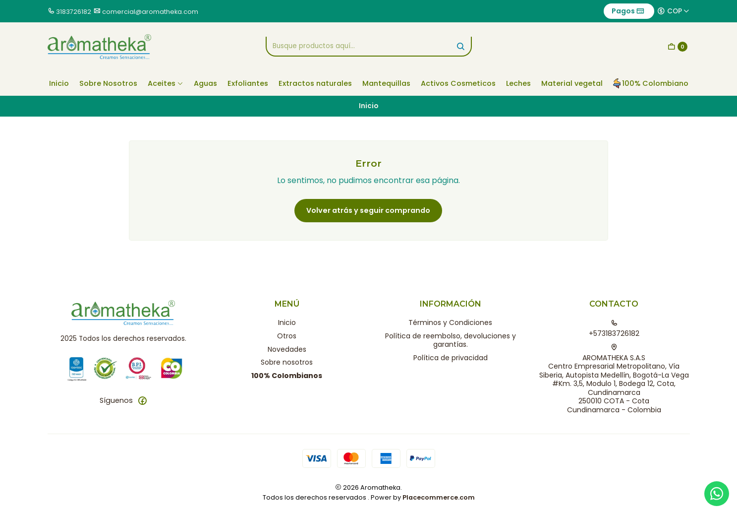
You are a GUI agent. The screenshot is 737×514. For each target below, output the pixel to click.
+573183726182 (614, 329)
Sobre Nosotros (108, 83)
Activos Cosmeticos (458, 83)
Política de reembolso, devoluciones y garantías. (450, 340)
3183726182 (73, 11)
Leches (518, 83)
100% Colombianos (286, 376)
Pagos (628, 11)
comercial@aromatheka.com (150, 11)
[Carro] (677, 47)
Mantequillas (386, 83)
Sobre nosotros (287, 362)
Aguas (205, 83)
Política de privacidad (450, 358)
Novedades (287, 349)
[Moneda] (673, 11)
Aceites (165, 83)
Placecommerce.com (438, 497)
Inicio (59, 83)
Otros (286, 336)
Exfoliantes (247, 83)
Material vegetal (572, 83)
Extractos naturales (315, 83)
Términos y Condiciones (450, 322)
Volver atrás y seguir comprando (368, 210)
